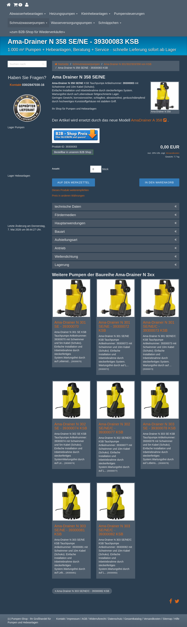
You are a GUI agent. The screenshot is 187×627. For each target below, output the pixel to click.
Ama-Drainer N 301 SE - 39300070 (70, 324)
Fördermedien (116, 215)
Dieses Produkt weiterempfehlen (70, 190)
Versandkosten (172, 153)
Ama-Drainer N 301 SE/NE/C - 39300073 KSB (158, 326)
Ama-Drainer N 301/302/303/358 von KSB (127, 64)
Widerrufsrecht (97, 618)
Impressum (73, 618)
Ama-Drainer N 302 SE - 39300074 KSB (70, 426)
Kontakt (15, 85)
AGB (84, 618)
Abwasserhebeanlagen (27, 14)
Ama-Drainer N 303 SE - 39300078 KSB (159, 426)
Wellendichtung (116, 256)
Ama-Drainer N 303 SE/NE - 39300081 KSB (70, 530)
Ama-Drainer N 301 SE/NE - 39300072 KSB (114, 326)
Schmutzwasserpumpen (28, 23)
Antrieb (116, 248)
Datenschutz (115, 618)
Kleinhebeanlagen (95, 14)
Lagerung (116, 265)
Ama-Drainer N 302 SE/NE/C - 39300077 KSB (114, 428)
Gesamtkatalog (133, 618)
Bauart (116, 231)
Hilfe (176, 618)
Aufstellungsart (116, 240)
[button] (18, 4)
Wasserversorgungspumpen (73, 23)
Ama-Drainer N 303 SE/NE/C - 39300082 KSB (114, 530)
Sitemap (167, 618)
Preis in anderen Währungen (68, 195)
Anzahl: (56, 168)
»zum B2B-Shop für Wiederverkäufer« (37, 32)
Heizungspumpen (63, 14)
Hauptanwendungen (116, 223)
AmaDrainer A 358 (149, 120)
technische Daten (116, 206)
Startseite (62, 64)
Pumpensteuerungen (129, 14)
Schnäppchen (109, 23)
